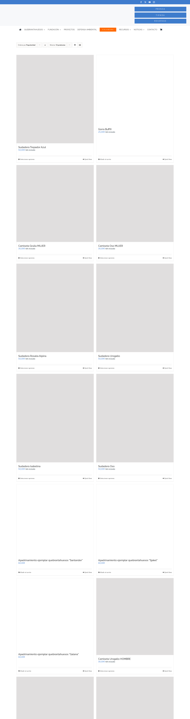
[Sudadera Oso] (135, 418)
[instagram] (154, 2)
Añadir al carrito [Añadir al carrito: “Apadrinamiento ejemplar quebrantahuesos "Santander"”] (25, 572)
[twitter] (145, 2)
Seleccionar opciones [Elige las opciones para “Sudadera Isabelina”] (27, 478)
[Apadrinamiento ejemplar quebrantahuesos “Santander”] (55, 520)
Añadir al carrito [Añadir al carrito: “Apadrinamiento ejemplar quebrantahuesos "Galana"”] (25, 671)
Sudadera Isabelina (29, 466)
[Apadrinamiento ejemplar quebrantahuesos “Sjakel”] (135, 520)
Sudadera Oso (106, 466)
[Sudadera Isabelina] (55, 418)
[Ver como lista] (79, 45)
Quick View (88, 159)
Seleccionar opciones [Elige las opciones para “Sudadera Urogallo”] (107, 368)
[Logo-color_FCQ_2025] (35, 6)
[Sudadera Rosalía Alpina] (55, 308)
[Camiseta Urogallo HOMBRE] (135, 616)
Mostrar (57, 45)
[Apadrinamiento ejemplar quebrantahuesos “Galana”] (55, 614)
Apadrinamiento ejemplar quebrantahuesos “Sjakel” (128, 560)
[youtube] (150, 2)
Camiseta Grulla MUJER (31, 245)
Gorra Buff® (105, 129)
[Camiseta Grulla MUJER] (55, 203)
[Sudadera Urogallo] (135, 308)
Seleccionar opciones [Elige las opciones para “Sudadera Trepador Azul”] (27, 159)
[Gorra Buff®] (135, 90)
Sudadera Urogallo (109, 356)
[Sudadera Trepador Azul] (55, 99)
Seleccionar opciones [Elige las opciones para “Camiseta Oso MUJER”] (107, 258)
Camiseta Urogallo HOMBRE (114, 658)
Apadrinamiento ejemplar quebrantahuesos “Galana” (48, 654)
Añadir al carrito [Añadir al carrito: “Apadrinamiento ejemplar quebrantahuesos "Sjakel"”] (105, 572)
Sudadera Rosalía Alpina (32, 356)
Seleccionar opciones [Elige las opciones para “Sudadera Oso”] (107, 478)
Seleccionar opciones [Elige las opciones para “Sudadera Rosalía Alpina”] (27, 368)
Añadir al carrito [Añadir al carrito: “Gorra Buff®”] (105, 159)
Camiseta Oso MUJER (110, 245)
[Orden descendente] (45, 44)
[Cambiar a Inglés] (170, 29)
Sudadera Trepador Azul (32, 147)
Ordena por (26, 45)
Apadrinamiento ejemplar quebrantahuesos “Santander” (50, 560)
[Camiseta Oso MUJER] (135, 203)
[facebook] (141, 2)
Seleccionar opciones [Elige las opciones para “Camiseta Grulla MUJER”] (27, 258)
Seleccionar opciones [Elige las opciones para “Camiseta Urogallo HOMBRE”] (107, 671)
